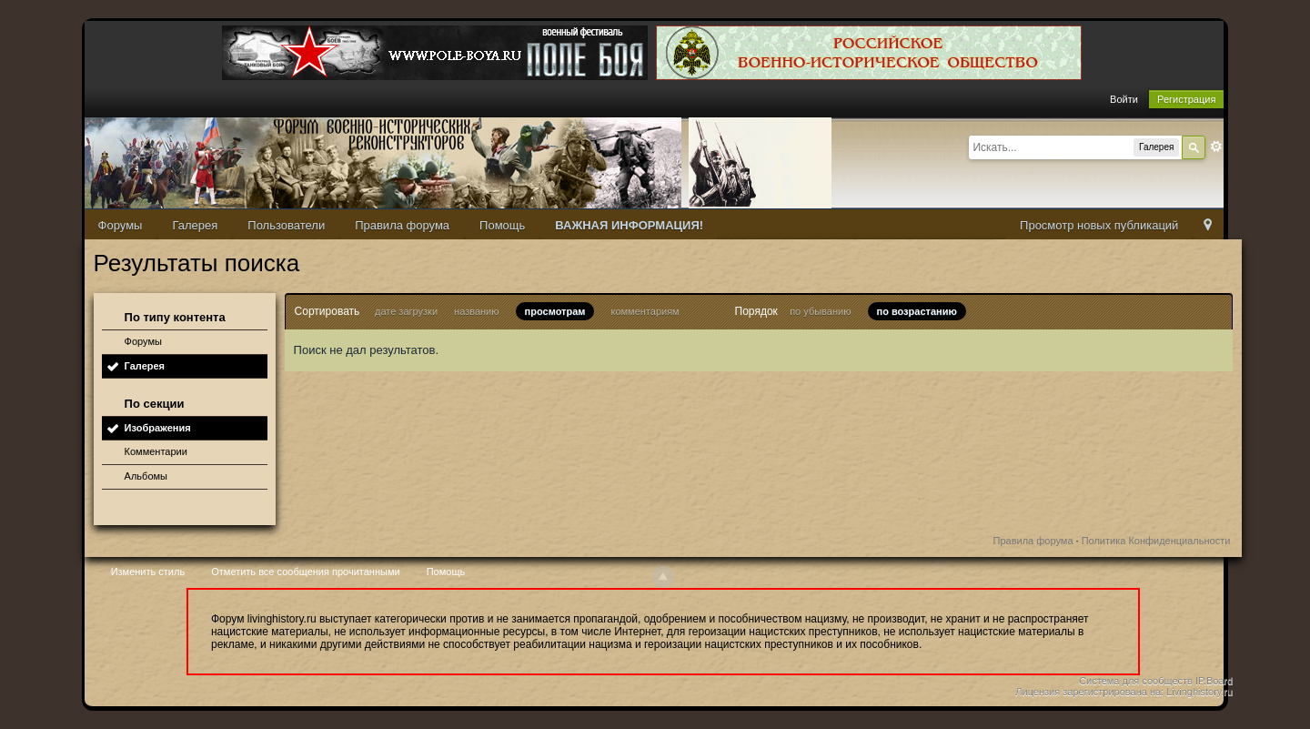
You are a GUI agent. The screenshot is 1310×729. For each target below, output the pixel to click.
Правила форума (402, 225)
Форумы (120, 225)
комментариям (645, 311)
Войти (1124, 99)
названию (476, 311)
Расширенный (1216, 146)
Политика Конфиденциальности (1156, 540)
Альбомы (146, 476)
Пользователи (286, 225)
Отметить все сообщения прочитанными (305, 571)
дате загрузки (406, 311)
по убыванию (820, 311)
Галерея (194, 225)
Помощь (502, 225)
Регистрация (1186, 99)
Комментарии (156, 451)
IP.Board (1214, 680)
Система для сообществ (1136, 680)
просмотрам (555, 311)
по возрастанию (917, 311)
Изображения (158, 427)
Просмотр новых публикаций (1099, 225)
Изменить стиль (148, 571)
